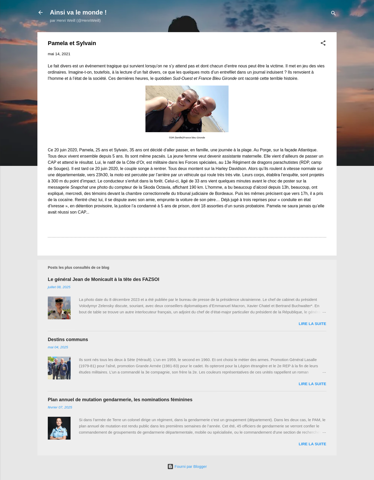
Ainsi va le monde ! (78, 12)
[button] (323, 44)
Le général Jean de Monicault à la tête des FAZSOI (103, 279)
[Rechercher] (333, 14)
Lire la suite (312, 323)
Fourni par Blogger (187, 466)
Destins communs (68, 339)
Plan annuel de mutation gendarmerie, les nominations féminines (120, 399)
